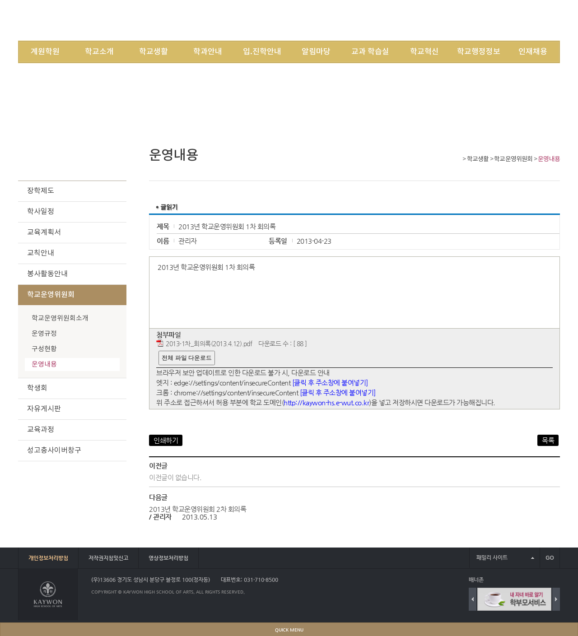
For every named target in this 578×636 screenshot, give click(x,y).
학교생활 (153, 51)
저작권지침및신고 (108, 558)
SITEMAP (486, 20)
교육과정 (40, 430)
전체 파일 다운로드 (187, 357)
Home (457, 160)
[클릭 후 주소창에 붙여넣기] (330, 382)
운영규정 (44, 334)
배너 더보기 (558, 580)
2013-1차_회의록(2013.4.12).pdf (209, 343)
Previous (472, 599)
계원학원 (45, 51)
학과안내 (207, 51)
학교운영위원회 (513, 159)
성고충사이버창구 (54, 450)
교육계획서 (44, 232)
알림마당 (316, 51)
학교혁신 (424, 51)
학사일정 (40, 212)
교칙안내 (40, 253)
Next (556, 599)
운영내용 (549, 159)
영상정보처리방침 (168, 558)
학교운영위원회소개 (60, 318)
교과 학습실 (370, 51)
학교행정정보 (478, 51)
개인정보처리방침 (48, 558)
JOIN (460, 20)
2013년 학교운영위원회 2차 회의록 (197, 509)
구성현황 (44, 349)
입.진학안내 (262, 51)
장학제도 (40, 191)
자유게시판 (44, 409)
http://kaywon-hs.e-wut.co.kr (326, 402)
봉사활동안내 (47, 274)
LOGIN (436, 20)
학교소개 (99, 51)
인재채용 (532, 51)
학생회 (37, 388)
